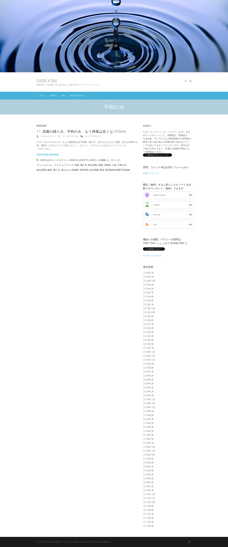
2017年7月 (148, 514)
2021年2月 (148, 343)
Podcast (42, 125)
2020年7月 (148, 371)
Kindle (73, 160)
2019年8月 (148, 415)
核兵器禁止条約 (44, 169)
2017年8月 (148, 510)
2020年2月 (148, 391)
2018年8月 (148, 462)
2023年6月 (148, 284)
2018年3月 (148, 482)
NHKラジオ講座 (97, 160)
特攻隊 (74, 169)
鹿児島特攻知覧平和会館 (117, 169)
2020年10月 (149, 359)
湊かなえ (65, 169)
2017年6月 (148, 517)
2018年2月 (148, 486)
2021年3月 (148, 340)
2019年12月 (149, 399)
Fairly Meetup (77, 95)
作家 (77, 164)
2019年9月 (148, 411)
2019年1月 (148, 442)
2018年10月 (149, 454)
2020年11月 (149, 355)
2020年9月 (148, 363)
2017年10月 (149, 502)
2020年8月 (148, 367)
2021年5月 (148, 332)
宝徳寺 (107, 164)
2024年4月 (148, 272)
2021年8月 (148, 320)
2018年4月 (148, 478)
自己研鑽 (93, 169)
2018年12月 (149, 446)
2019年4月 (148, 430)
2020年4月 (148, 383)
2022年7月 (148, 292)
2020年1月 (148, 395)
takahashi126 (48, 136)
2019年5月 (148, 427)
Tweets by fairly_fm (152, 255)
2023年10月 (149, 280)
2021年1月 (148, 347)
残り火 (56, 169)
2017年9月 (148, 506)
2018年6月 (148, 470)
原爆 (100, 164)
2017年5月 (148, 521)
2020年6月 (148, 375)
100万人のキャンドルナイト (54, 160)
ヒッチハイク (113, 160)
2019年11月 (149, 403)
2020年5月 (148, 379)
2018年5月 (148, 474)
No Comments (93, 136)
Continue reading (48, 154)
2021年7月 (148, 324)
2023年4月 (148, 288)
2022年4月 (148, 300)
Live (63, 95)
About (53, 95)
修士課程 (92, 164)
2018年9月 (148, 458)
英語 (102, 169)
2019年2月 (148, 438)
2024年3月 (148, 276)
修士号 (83, 164)
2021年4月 (148, 336)
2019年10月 (149, 407)
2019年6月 (148, 423)
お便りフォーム (150, 173)
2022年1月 (148, 304)
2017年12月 (149, 494)
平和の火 (122, 164)
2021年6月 (148, 328)
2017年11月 (149, 498)
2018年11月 (149, 450)
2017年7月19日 (70, 136)
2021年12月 (149, 308)
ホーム (42, 95)
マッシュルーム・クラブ (49, 164)
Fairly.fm (47, 81)
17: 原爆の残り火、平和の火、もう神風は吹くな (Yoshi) (81, 131)
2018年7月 (148, 466)
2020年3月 (148, 387)
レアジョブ (67, 164)
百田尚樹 (83, 169)
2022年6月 (148, 296)
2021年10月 (149, 312)
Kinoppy (83, 160)
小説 (114, 164)
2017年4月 (148, 525)
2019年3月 (148, 434)
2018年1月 (148, 490)
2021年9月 (148, 316)
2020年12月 (149, 351)
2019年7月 (148, 419)
